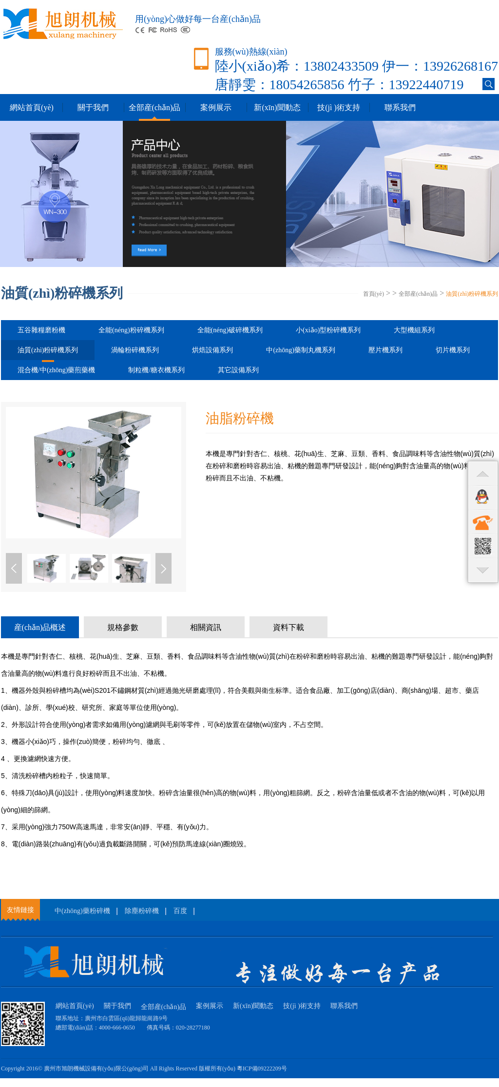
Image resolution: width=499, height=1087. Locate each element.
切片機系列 (453, 350)
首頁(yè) (373, 293)
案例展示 (215, 107)
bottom (483, 570)
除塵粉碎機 (142, 911)
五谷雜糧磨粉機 (41, 330)
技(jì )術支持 (338, 107)
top (483, 473)
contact (483, 522)
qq (483, 497)
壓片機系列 (385, 350)
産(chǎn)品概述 (40, 627)
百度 (180, 911)
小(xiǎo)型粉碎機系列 (328, 330)
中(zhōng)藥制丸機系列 (300, 350)
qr (483, 546)
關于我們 (93, 107)
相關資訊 (205, 627)
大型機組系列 (414, 330)
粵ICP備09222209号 (262, 1068)
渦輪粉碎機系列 (135, 350)
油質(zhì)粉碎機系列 (472, 293)
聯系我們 (400, 107)
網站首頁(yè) (32, 107)
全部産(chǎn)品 (155, 107)
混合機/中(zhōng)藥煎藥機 (56, 370)
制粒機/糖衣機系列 (156, 370)
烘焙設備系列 (212, 350)
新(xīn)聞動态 (277, 107)
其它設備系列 (238, 370)
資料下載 (288, 627)
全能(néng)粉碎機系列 (131, 330)
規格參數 (122, 627)
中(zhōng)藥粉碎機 (82, 911)
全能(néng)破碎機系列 (230, 330)
